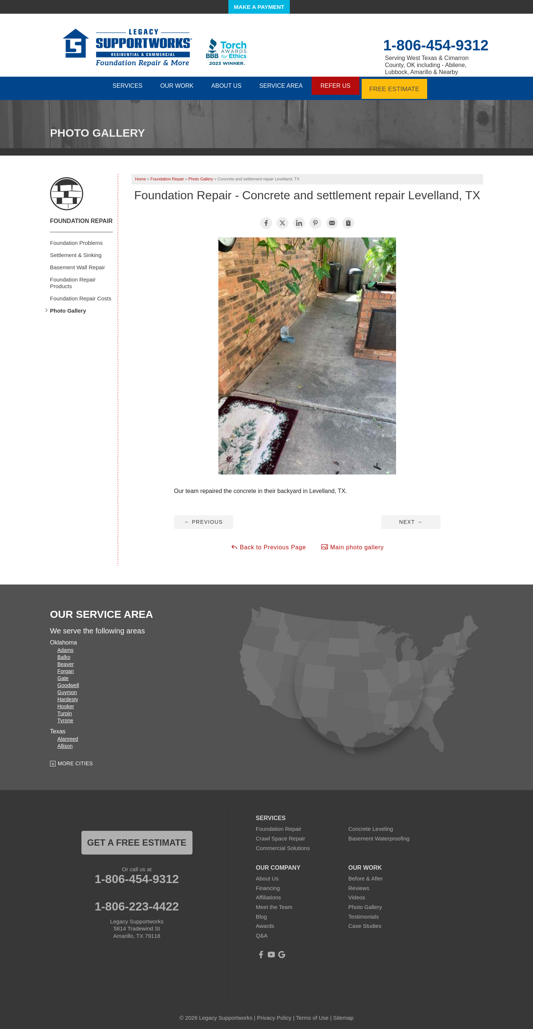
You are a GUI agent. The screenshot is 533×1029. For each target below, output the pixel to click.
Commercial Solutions (283, 844)
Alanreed (67, 735)
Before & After (365, 875)
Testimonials (363, 912)
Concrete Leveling (370, 825)
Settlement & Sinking (75, 251)
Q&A (262, 931)
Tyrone (65, 717)
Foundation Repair (81, 217)
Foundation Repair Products (72, 278)
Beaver (65, 660)
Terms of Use (312, 1014)
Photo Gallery (68, 306)
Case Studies (364, 922)
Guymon (67, 689)
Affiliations (268, 893)
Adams (65, 646)
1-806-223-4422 (137, 902)
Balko (63, 653)
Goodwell (68, 682)
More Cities (75, 759)
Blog (261, 912)
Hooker (65, 703)
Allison (65, 742)
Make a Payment (259, 7)
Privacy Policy (274, 1014)
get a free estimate (136, 839)
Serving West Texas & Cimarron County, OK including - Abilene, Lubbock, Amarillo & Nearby (427, 65)
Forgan (65, 667)
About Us (267, 875)
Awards (265, 922)
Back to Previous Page (268, 543)
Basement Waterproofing (378, 835)
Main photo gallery (352, 543)
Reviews (358, 884)
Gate (62, 674)
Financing (268, 884)
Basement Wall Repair (77, 263)
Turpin (64, 710)
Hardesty (67, 696)
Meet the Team (274, 903)
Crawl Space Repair (280, 835)
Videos (356, 893)
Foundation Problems (76, 239)
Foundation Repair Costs (80, 294)
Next (410, 518)
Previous (203, 518)
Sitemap (343, 1014)
